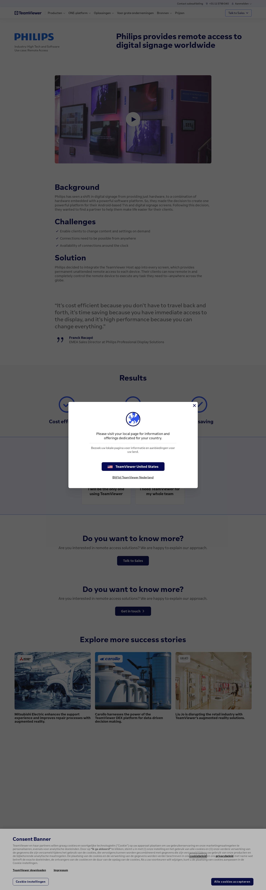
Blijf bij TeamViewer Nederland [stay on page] (133, 477)
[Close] (194, 405)
